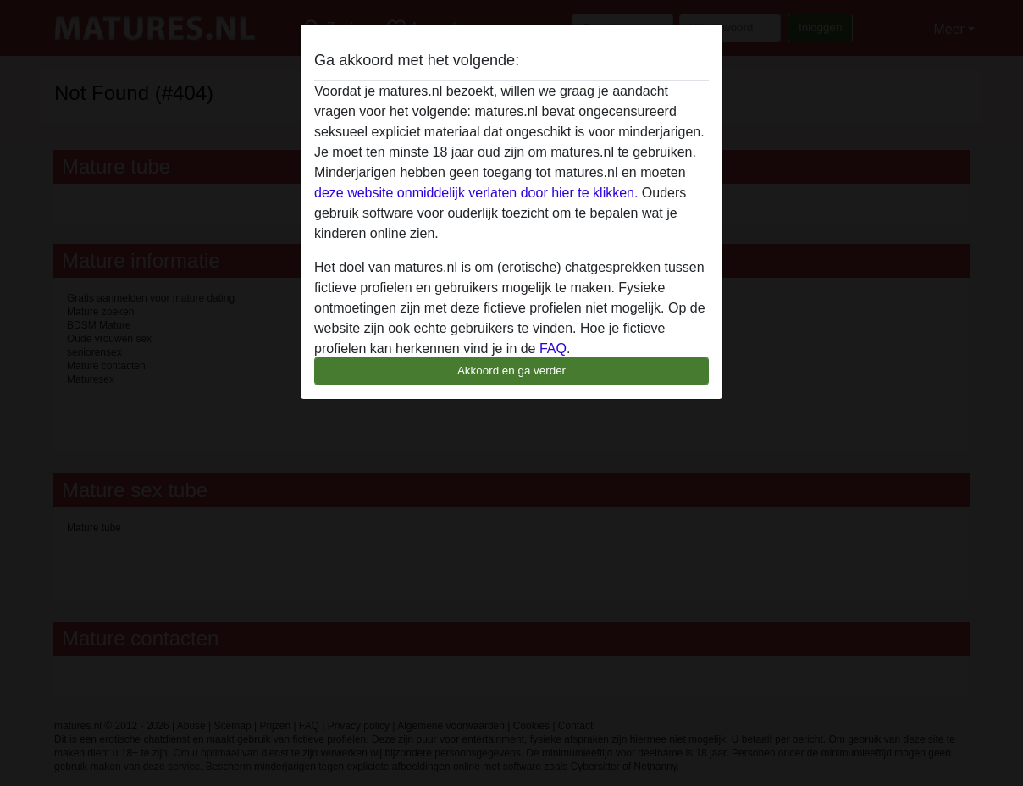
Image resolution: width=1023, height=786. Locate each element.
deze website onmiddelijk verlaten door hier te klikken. (476, 192)
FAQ (553, 348)
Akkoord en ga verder (511, 370)
